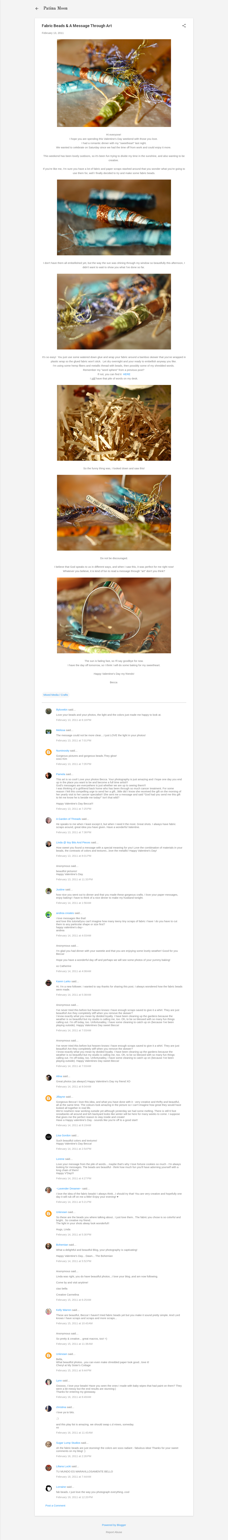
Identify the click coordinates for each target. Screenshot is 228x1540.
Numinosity (62, 750)
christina (61, 1407)
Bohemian (62, 1244)
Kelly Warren (63, 1309)
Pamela (60, 774)
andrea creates (65, 913)
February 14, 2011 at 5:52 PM (73, 1261)
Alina (59, 1076)
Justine (60, 889)
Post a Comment (55, 1505)
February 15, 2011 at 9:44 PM (73, 1370)
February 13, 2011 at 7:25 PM (73, 808)
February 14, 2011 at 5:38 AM (73, 994)
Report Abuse (114, 1532)
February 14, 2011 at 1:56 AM (73, 902)
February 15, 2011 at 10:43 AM (74, 1323)
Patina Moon (55, 8)
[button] (184, 26)
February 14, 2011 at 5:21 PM (73, 1201)
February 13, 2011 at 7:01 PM (73, 740)
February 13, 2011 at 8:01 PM (73, 855)
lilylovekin (62, 709)
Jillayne (60, 1096)
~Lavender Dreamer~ (69, 1188)
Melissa (60, 730)
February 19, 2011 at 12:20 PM (74, 1497)
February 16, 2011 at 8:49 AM (73, 1396)
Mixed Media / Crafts (55, 694)
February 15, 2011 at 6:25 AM (73, 1299)
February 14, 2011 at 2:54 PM (73, 1148)
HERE (126, 374)
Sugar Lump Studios (68, 1442)
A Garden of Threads (68, 818)
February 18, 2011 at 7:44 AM (73, 1476)
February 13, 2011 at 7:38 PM (73, 832)
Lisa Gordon (63, 1135)
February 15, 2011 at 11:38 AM (74, 1343)
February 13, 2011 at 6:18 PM (73, 719)
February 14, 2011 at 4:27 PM (73, 1178)
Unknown (61, 1212)
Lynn (59, 1380)
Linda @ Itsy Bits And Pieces (73, 842)
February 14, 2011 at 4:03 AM (73, 935)
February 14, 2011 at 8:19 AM (73, 1125)
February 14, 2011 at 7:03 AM (73, 1030)
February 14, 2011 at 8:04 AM (73, 1086)
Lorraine (61, 1486)
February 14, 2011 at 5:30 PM (73, 1234)
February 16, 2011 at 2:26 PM (73, 1456)
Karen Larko (63, 981)
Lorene (60, 1158)
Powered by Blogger (114, 1524)
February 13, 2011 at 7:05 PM (73, 763)
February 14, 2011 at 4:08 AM (73, 971)
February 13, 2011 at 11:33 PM (74, 879)
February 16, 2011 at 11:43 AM (74, 1432)
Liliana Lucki (63, 1466)
